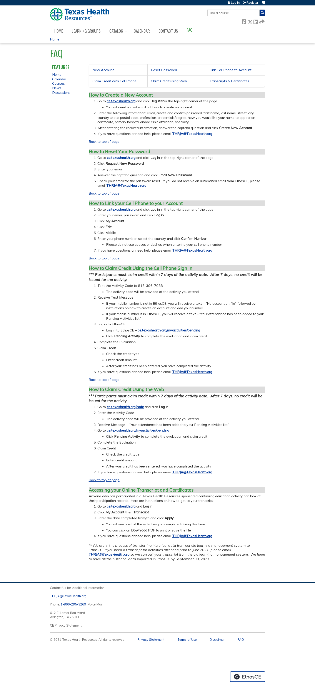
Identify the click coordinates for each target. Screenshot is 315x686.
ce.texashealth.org (121, 101)
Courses (58, 83)
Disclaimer (217, 640)
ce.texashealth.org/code (125, 407)
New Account (103, 70)
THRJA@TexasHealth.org (192, 133)
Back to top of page (104, 141)
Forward (261, 21)
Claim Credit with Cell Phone (114, 81)
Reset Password (164, 70)
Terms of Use (187, 640)
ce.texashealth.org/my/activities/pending (169, 330)
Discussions (61, 92)
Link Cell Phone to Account (231, 70)
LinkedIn (255, 21)
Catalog (116, 31)
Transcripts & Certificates (229, 81)
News (57, 88)
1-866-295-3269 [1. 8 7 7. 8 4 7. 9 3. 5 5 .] (73, 604)
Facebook (244, 21)
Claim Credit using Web (169, 81)
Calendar (142, 31)
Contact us (168, 31)
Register (252, 2)
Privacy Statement (151, 640)
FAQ (189, 30)
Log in (235, 2)
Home (58, 31)
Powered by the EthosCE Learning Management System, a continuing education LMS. (247, 676)
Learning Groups (86, 31)
